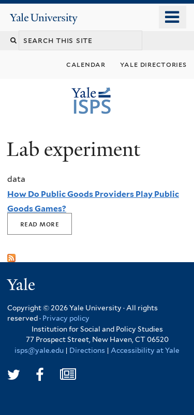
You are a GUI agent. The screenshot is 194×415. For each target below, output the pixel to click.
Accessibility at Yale (145, 350)
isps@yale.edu (39, 350)
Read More (39, 224)
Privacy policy (65, 318)
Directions (87, 350)
